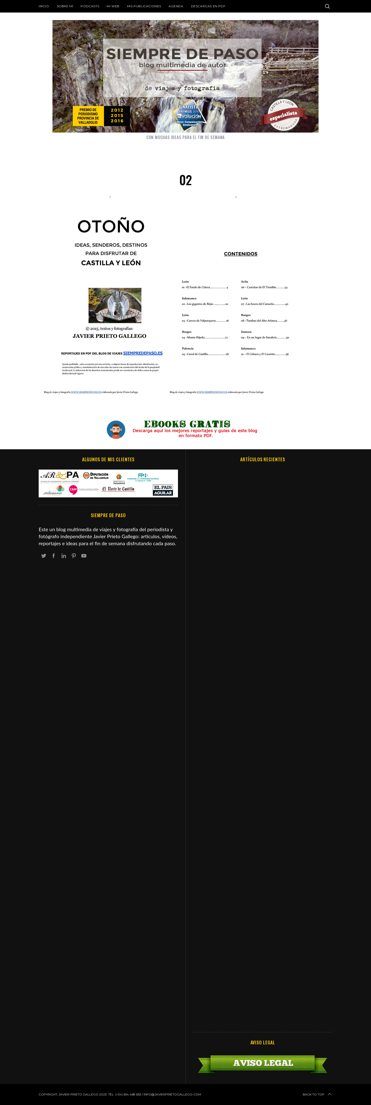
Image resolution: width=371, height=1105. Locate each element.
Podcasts (90, 6)
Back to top (317, 1094)
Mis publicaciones (144, 6)
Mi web (113, 6)
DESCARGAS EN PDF (208, 6)
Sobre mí (65, 6)
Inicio (44, 6)
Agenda (176, 6)
